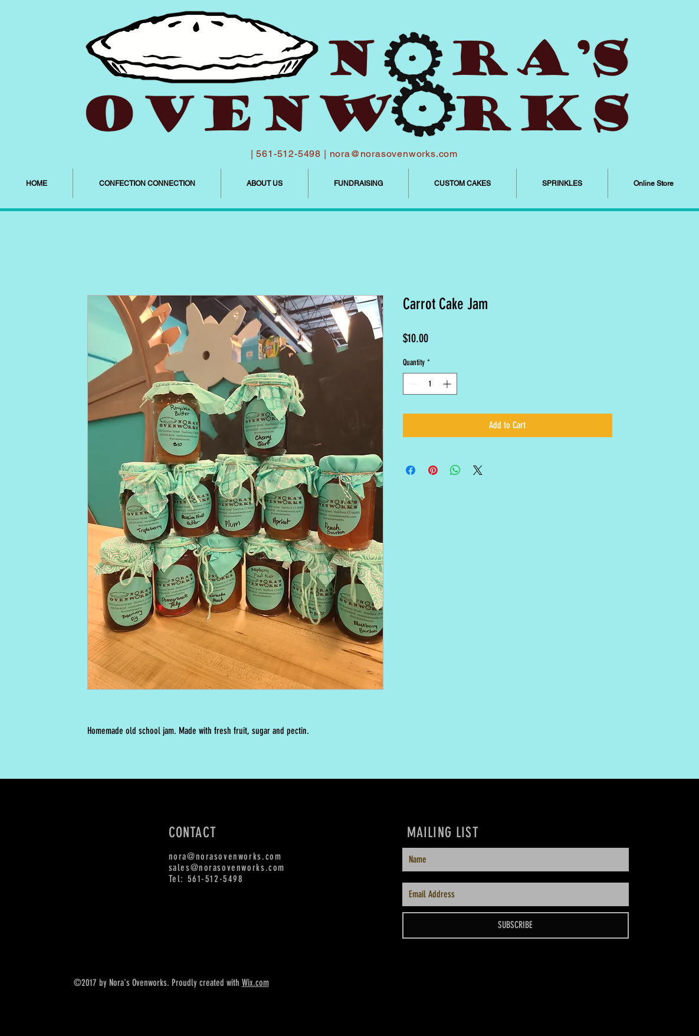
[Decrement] (412, 383)
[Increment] (448, 383)
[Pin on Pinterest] (433, 470)
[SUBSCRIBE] (515, 925)
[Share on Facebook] (410, 470)
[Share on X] (478, 470)
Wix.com (255, 982)
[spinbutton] (430, 383)
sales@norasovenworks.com (227, 867)
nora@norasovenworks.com (394, 153)
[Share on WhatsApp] (455, 470)
